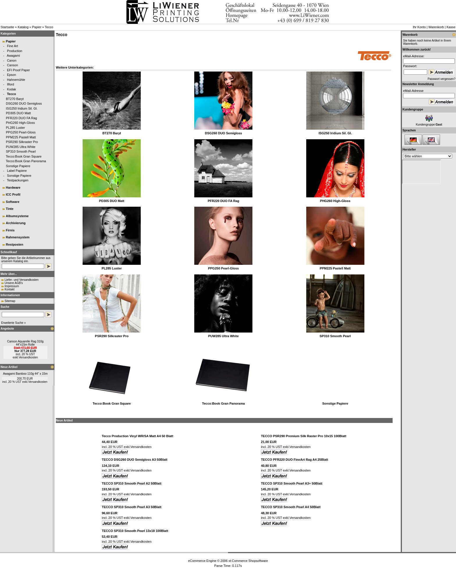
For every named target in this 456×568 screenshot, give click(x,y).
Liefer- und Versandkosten (22, 279)
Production (14, 51)
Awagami (13, 55)
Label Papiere (17, 170)
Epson (11, 74)
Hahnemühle (16, 79)
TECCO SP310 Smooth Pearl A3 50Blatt (131, 507)
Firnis (10, 230)
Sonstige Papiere (18, 166)
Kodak (11, 89)
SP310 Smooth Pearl (21, 151)
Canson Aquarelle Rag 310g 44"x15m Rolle (25, 343)
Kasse (450, 27)
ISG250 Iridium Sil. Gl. (22, 108)
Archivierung (16, 223)
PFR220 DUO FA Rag (21, 118)
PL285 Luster (15, 127)
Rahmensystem (17, 237)
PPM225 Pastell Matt (21, 137)
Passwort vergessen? (441, 79)
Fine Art (12, 46)
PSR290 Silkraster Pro (22, 142)
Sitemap (10, 301)
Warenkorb (436, 27)
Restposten (14, 244)
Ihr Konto (419, 27)
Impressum (12, 286)
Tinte (9, 208)
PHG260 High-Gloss (20, 122)
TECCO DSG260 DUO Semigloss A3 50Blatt (135, 459)
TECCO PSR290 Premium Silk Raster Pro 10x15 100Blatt (303, 436)
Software (12, 201)
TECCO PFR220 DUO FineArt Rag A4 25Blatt (294, 459)
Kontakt (10, 289)
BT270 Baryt (15, 99)
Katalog (23, 27)
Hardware (13, 187)
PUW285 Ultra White (20, 147)
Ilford (10, 84)
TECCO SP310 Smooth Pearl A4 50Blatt (290, 507)
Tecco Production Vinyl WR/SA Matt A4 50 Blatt (137, 436)
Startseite (7, 27)
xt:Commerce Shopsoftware (248, 560)
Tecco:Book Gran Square (24, 156)
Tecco (49, 27)
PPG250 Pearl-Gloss (20, 132)
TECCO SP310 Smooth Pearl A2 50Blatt (131, 483)
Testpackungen (17, 180)
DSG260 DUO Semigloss (24, 103)
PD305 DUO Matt (18, 113)
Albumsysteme (17, 216)
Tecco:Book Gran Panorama (26, 161)
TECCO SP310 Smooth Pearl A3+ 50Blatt (291, 483)
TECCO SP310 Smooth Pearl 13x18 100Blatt (135, 531)
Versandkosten (28, 357)
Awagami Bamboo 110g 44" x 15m (25, 373)
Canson (12, 65)
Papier (36, 27)
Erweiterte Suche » (13, 322)
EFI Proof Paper (18, 70)
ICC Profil (13, 194)
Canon (11, 60)
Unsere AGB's (14, 283)
